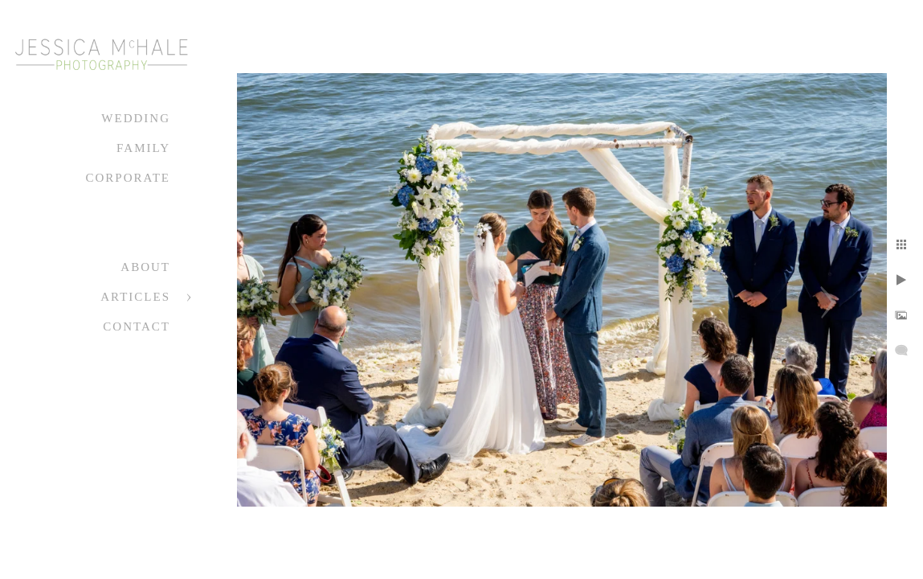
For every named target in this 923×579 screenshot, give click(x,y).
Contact (136, 326)
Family (143, 148)
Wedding (135, 118)
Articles (135, 296)
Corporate (127, 177)
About (145, 267)
